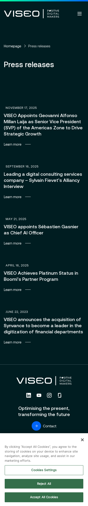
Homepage (12, 46)
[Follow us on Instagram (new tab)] (49, 395)
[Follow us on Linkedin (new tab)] (28, 395)
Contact (44, 426)
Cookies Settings (44, 470)
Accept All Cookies (44, 498)
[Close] (82, 440)
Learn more (44, 125)
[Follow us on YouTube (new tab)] (39, 395)
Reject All (44, 484)
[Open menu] (79, 13)
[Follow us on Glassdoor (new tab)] (59, 395)
